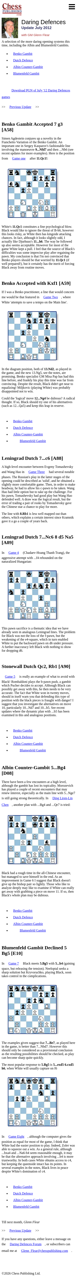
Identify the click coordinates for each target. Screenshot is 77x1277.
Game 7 (13, 963)
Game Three (37, 472)
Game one (18, 158)
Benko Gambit (22, 53)
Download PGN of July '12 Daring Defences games (36, 94)
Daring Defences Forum (26, 1244)
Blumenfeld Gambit (26, 73)
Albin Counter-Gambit (28, 67)
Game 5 (10, 676)
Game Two (51, 297)
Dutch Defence (23, 60)
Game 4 (13, 552)
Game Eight (16, 1136)
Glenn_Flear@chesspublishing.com (44, 1250)
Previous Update (20, 107)
